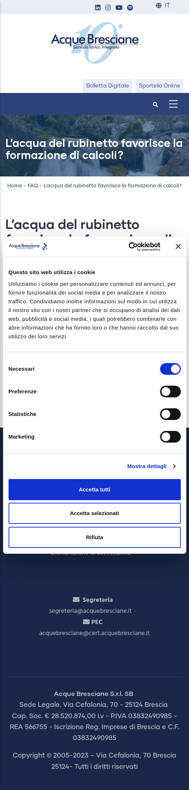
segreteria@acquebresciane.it (90, 611)
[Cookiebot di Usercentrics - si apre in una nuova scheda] (128, 247)
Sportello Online (159, 86)
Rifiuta (94, 537)
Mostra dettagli (146, 466)
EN (169, 15)
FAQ (33, 185)
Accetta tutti (94, 489)
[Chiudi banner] (178, 246)
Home (14, 185)
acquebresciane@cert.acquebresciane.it (94, 633)
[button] (97, 8)
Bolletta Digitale (107, 86)
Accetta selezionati (94, 513)
